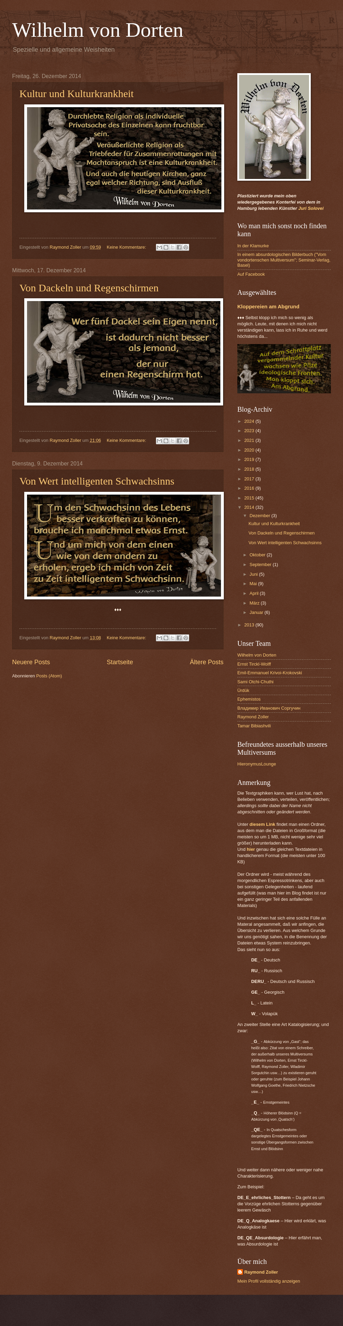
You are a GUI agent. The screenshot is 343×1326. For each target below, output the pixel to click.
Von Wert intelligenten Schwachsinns (96, 481)
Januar (256, 612)
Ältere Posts (206, 662)
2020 (249, 450)
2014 (249, 507)
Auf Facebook (251, 274)
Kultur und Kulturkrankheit (76, 93)
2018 (249, 469)
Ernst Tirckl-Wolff (254, 664)
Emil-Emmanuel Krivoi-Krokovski (269, 672)
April (254, 593)
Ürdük (243, 690)
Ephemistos (249, 699)
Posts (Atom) (49, 675)
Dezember (260, 515)
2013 (249, 624)
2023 (249, 430)
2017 (249, 478)
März (255, 603)
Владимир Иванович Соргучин (268, 708)
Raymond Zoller (253, 716)
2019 (249, 459)
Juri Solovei (311, 208)
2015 (249, 498)
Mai (253, 583)
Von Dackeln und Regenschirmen (89, 287)
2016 (249, 488)
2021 (249, 440)
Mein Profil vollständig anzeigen (268, 1281)
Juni (254, 574)
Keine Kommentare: (127, 247)
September (261, 564)
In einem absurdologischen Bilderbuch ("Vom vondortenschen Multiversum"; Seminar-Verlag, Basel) (284, 260)
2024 (249, 421)
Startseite (120, 662)
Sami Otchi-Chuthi (255, 681)
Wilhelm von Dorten (97, 29)
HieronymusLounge (256, 764)
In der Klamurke (253, 245)
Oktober (257, 554)
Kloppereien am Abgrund (268, 306)
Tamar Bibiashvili (254, 725)
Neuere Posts (31, 662)
